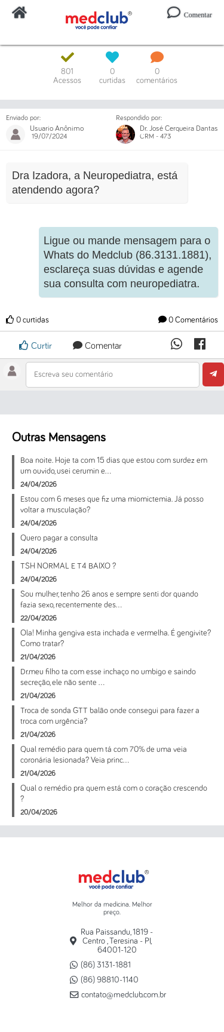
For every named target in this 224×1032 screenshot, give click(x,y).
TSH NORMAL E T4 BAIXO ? (68, 566)
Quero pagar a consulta (59, 538)
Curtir (35, 345)
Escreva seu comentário (73, 374)
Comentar (97, 346)
